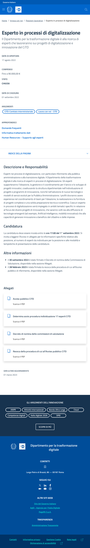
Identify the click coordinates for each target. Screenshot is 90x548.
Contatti (13, 539)
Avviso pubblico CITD (23, 299)
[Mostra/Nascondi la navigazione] (3, 9)
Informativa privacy (31, 539)
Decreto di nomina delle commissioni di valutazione (38, 334)
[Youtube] (45, 488)
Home (4, 20)
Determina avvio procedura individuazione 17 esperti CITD (42, 316)
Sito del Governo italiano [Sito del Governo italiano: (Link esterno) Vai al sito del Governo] (45, 503)
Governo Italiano (9, 2)
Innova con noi (16, 20)
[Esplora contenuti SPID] (58, 415)
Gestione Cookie (53, 539)
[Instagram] (50, 488)
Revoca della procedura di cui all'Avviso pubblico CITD (40, 351)
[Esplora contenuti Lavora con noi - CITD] (47, 112)
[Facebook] (50, 485)
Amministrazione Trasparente (45, 525)
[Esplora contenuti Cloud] (76, 410)
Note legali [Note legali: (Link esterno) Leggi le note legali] (71, 539)
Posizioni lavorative (34, 20)
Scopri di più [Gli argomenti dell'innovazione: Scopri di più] (45, 426)
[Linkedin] (45, 485)
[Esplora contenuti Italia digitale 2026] (39, 415)
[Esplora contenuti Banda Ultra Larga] (57, 410)
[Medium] (39, 488)
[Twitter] (39, 485)
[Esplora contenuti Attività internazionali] (34, 410)
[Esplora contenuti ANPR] (13, 410)
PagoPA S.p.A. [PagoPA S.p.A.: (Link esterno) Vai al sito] (45, 511)
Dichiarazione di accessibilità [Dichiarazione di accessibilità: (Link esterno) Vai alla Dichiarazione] (43, 543)
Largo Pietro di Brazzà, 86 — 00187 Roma (45, 472)
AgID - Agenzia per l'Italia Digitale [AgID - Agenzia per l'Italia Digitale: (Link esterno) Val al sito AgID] (45, 507)
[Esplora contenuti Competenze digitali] (16, 415)
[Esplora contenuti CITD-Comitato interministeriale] (18, 112)
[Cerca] (86, 9)
